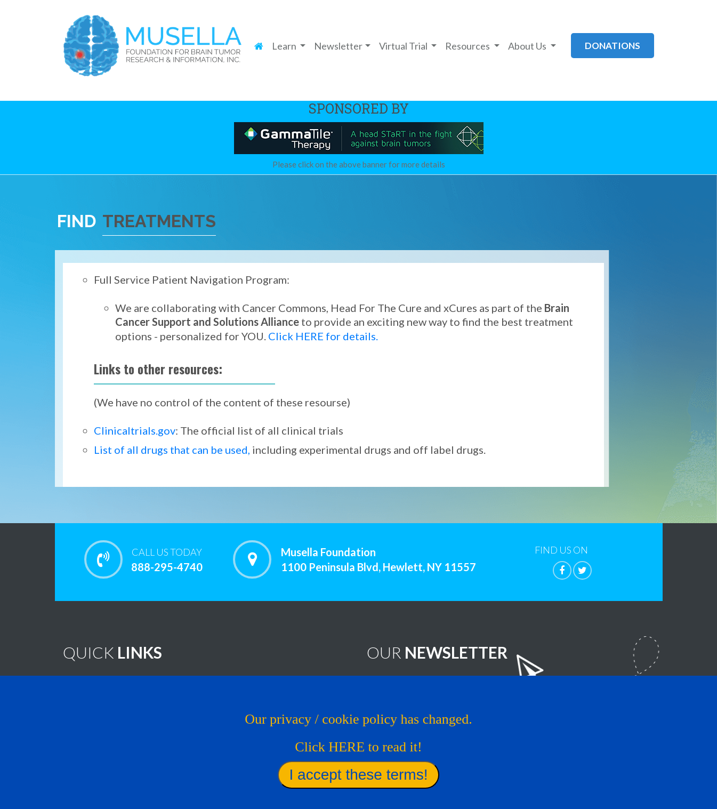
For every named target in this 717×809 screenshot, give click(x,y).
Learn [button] (285, 46)
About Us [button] (528, 46)
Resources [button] (468, 46)
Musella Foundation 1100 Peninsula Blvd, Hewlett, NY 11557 (378, 559)
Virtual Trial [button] (404, 46)
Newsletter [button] (338, 46)
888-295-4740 (167, 559)
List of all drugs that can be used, (172, 449)
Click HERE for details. (323, 336)
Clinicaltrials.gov (134, 430)
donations (612, 45)
